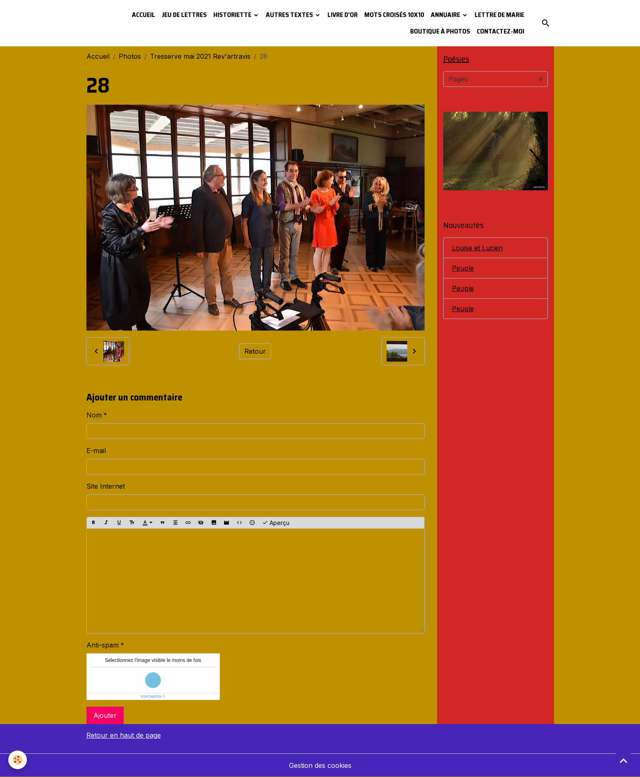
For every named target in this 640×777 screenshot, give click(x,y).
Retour (255, 351)
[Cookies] (17, 760)
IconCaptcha (151, 696)
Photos (130, 56)
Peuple (463, 268)
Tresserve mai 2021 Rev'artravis (200, 56)
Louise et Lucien (477, 248)
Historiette (233, 15)
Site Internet (105, 486)
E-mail (96, 450)
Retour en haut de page (123, 735)
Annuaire (446, 15)
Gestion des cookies (320, 765)
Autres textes (290, 15)
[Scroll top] (623, 760)
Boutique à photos (440, 31)
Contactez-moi (500, 31)
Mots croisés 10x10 (394, 15)
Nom (94, 415)
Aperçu (275, 523)
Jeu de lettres (184, 15)
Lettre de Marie (499, 15)
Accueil (143, 15)
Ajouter (105, 715)
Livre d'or (342, 15)
